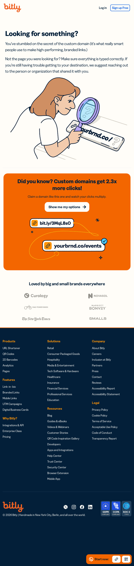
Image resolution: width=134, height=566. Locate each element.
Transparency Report (104, 438)
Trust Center (54, 461)
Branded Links (11, 392)
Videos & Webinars (58, 427)
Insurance (53, 382)
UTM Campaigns (12, 404)
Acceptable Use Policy (105, 427)
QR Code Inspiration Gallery (63, 438)
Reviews (96, 382)
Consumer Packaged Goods (63, 354)
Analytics (8, 365)
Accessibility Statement (106, 394)
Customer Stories (57, 432)
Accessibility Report (103, 388)
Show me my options (64, 207)
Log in (103, 8)
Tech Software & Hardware (63, 371)
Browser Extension (58, 473)
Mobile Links (10, 398)
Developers (54, 444)
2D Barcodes (10, 359)
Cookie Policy (99, 415)
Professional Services (59, 394)
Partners (97, 365)
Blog (49, 415)
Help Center (54, 455)
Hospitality (53, 359)
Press (95, 371)
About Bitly (98, 348)
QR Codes (8, 354)
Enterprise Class (12, 431)
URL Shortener (11, 348)
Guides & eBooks (57, 421)
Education (53, 400)
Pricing (7, 436)
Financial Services (57, 388)
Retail (50, 348)
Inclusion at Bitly (101, 359)
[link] (65, 506)
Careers (96, 354)
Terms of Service (101, 421)
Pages (6, 371)
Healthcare (53, 377)
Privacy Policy (100, 409)
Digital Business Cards (15, 409)
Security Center (56, 467)
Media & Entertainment (60, 365)
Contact (97, 377)
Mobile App (53, 479)
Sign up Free (120, 8)
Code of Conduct (102, 432)
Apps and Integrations (60, 450)
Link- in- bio (9, 386)
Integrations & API (13, 425)
